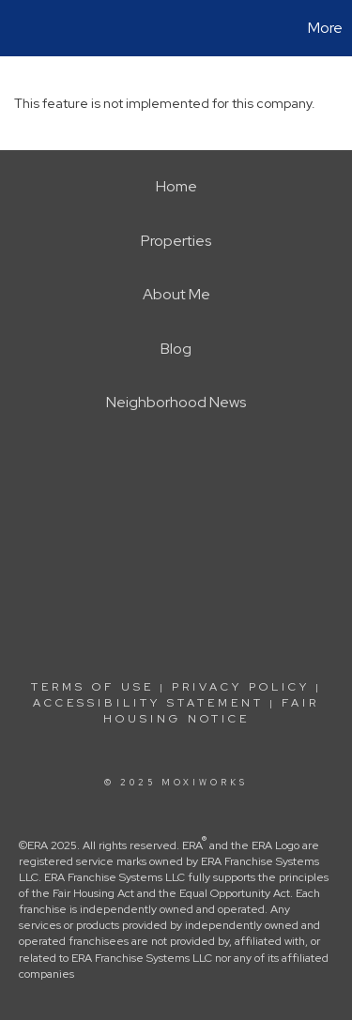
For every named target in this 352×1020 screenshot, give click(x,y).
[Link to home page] (17, 28)
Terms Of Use (92, 686)
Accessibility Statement (148, 702)
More (325, 28)
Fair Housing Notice (211, 710)
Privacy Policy (241, 686)
